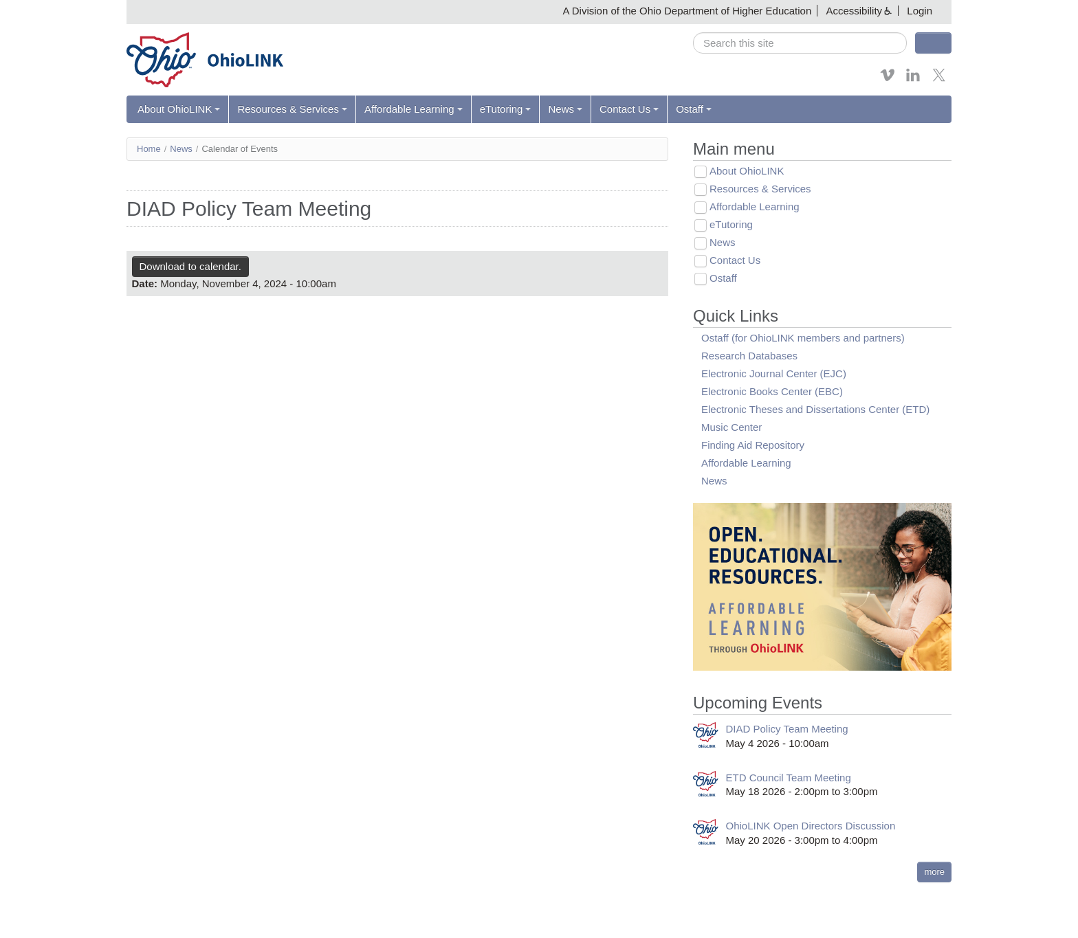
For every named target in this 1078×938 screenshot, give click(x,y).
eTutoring (505, 109)
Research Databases (749, 355)
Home (149, 149)
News (565, 109)
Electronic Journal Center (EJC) (773, 373)
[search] (800, 43)
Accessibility (854, 10)
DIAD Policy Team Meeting (787, 729)
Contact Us (629, 109)
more (934, 872)
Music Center (731, 427)
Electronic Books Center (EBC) (772, 391)
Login (919, 10)
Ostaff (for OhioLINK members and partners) (803, 338)
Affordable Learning (413, 109)
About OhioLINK (179, 109)
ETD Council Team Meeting (788, 777)
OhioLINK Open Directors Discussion (811, 825)
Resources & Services (292, 109)
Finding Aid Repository (752, 445)
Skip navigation (38, 10)
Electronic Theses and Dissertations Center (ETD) (815, 409)
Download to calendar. (190, 266)
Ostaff (694, 109)
